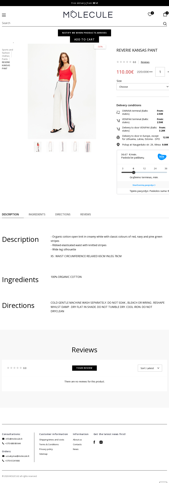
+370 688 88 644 (13, 444)
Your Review (84, 369)
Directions (62, 215)
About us (77, 440)
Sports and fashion (115, 36)
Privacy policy (46, 450)
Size (107, 74)
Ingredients (37, 215)
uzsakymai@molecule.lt (17, 457)
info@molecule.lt (14, 439)
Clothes (132, 36)
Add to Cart (142, 91)
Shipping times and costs (51, 440)
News (76, 450)
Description (10, 215)
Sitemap (43, 455)
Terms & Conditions (49, 445)
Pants (143, 36)
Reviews (134, 60)
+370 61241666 (12, 461)
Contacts (77, 445)
